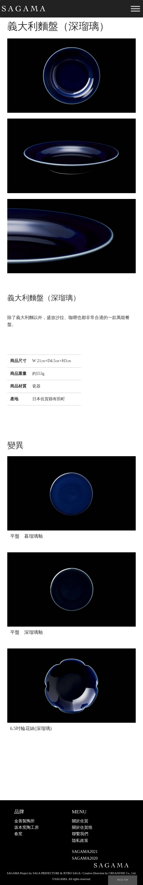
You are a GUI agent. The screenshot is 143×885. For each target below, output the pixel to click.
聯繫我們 (80, 834)
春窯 (18, 834)
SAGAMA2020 (85, 858)
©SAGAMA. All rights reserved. (71, 879)
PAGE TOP (122, 880)
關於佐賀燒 (82, 827)
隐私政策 (80, 840)
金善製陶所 (24, 821)
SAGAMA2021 (85, 851)
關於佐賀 (80, 821)
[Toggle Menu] (135, 8)
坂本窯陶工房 (26, 827)
